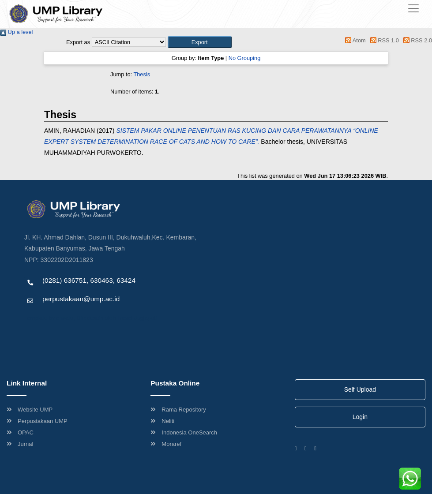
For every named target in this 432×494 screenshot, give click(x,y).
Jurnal (20, 444)
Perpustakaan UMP (37, 421)
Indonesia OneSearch (183, 432)
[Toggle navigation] (413, 8)
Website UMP (30, 409)
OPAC (20, 432)
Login (360, 416)
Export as (78, 42)
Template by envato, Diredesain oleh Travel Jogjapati (90, 317)
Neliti (162, 421)
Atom (354, 40)
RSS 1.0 (383, 40)
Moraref (165, 444)
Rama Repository (178, 409)
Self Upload (360, 389)
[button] (200, 42)
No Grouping (245, 58)
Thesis (141, 74)
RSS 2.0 (416, 40)
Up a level (16, 32)
